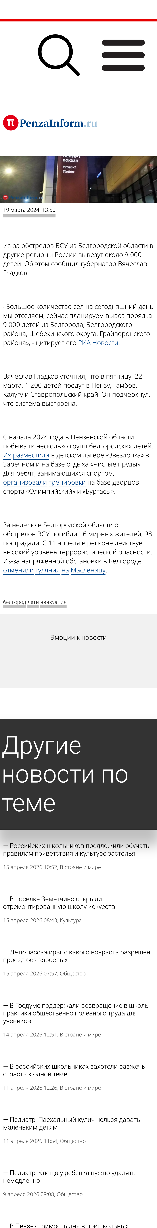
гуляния (47, 569)
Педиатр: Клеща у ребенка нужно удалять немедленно (69, 1176)
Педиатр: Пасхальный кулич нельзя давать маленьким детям (71, 1123)
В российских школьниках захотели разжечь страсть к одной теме (74, 1070)
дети (33, 602)
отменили (18, 569)
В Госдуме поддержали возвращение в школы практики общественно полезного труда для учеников (76, 1013)
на (65, 569)
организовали (25, 482)
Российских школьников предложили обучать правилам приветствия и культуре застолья (76, 849)
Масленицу (88, 569)
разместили (31, 454)
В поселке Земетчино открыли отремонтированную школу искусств (59, 902)
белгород (14, 602)
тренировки (67, 482)
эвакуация (53, 602)
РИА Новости (98, 342)
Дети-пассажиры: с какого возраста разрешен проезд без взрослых (76, 956)
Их (7, 454)
